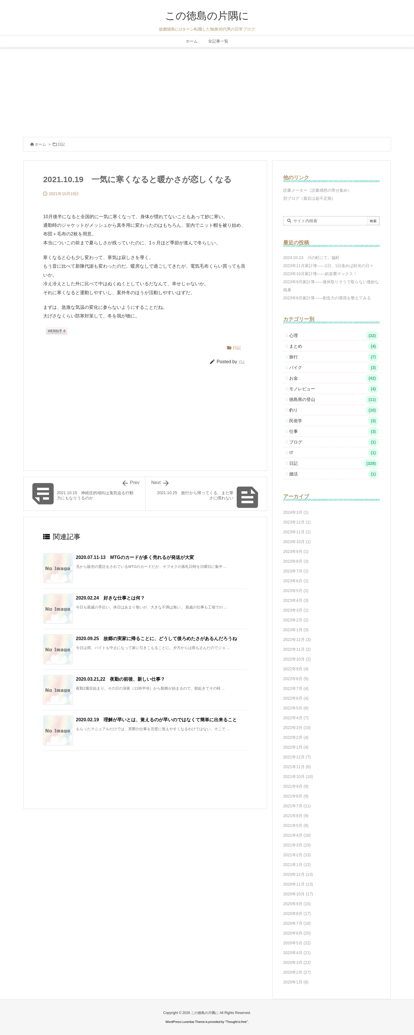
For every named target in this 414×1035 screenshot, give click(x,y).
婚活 (334, 474)
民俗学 (334, 420)
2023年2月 (295, 620)
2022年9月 (295, 669)
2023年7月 (295, 571)
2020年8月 (297, 913)
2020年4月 (297, 952)
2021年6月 (295, 815)
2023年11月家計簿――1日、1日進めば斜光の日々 (328, 265)
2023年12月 (297, 522)
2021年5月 (295, 825)
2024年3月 (295, 512)
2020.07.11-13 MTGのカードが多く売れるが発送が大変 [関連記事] (135, 557)
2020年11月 (298, 884)
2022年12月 (297, 639)
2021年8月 (295, 796)
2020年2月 (297, 972)
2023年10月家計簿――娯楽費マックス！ (320, 273)
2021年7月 (297, 806)
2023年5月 (295, 590)
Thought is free (236, 1021)
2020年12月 (298, 874)
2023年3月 (295, 610)
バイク (334, 367)
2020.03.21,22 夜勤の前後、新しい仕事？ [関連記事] (120, 679)
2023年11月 (297, 532)
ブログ (334, 442)
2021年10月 (298, 776)
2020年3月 (297, 962)
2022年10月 (297, 659)
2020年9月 (297, 903)
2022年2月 (295, 737)
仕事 (334, 431)
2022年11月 (297, 649)
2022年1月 (295, 747)
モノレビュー (334, 389)
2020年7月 (297, 923)
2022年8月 (295, 678)
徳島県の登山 (334, 399)
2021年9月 (295, 786)
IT (334, 452)
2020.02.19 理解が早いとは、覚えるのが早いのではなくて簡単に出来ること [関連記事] (156, 719)
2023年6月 (295, 581)
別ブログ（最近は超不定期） (309, 198)
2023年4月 (295, 600)
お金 (334, 378)
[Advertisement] (206, 91)
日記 (61, 144)
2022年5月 (295, 708)
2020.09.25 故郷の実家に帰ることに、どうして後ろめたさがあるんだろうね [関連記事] (156, 638)
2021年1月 (297, 864)
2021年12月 (297, 757)
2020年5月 (297, 943)
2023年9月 (295, 551)
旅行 (334, 357)
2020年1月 (295, 982)
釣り (334, 410)
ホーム (40, 144)
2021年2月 (297, 855)
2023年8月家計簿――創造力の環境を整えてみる (327, 298)
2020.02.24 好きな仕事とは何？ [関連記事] (110, 597)
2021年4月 (297, 835)
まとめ (334, 346)
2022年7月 (295, 688)
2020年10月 (298, 894)
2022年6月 (295, 698)
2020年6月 (297, 933)
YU (241, 361)
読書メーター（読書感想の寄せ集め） (317, 190)
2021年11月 (297, 766)
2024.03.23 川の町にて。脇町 (311, 257)
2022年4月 (295, 718)
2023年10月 (297, 541)
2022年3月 (297, 727)
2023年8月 (295, 561)
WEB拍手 (56, 331)
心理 (334, 335)
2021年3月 (297, 845)
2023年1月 (295, 629)
